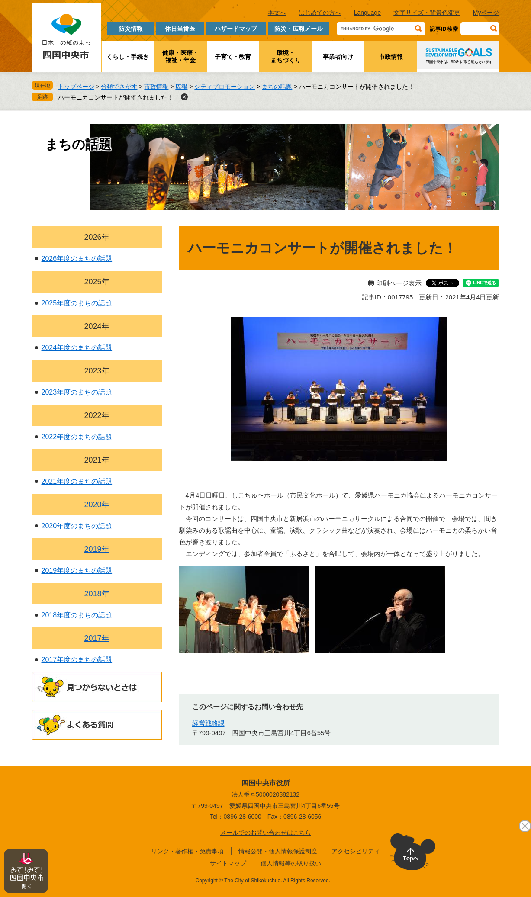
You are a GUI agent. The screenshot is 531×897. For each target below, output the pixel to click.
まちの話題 (277, 86)
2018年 (96, 593)
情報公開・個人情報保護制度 (277, 851)
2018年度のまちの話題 (77, 615)
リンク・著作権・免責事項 (187, 851)
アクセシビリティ (355, 851)
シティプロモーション (224, 86)
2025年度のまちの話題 (77, 303)
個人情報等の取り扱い (291, 863)
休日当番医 (180, 28)
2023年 (96, 371)
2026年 (96, 237)
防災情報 (131, 28)
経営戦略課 (208, 723)
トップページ (76, 86)
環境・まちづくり (285, 56)
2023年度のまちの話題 (77, 392)
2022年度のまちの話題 (77, 436)
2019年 (96, 549)
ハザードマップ (236, 28)
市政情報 (391, 56)
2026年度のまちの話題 (77, 258)
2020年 (96, 504)
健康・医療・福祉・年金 (180, 56)
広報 (181, 86)
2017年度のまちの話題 (77, 659)
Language (367, 12)
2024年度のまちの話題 (77, 347)
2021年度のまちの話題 (77, 481)
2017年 (96, 638)
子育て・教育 (233, 56)
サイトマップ (228, 863)
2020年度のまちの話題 (77, 526)
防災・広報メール (298, 28)
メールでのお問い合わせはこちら (265, 832)
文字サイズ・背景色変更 (426, 12)
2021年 (96, 460)
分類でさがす (119, 86)
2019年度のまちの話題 (77, 570)
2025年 (96, 281)
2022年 (96, 415)
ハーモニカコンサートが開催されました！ (115, 97)
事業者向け (338, 56)
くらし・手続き (127, 56)
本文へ (277, 12)
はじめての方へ (320, 12)
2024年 (96, 326)
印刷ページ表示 (399, 283)
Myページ (486, 12)
